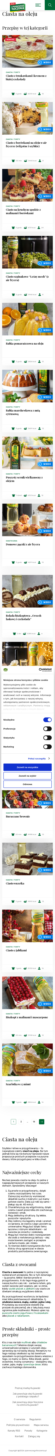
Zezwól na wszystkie (27, 767)
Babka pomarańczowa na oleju (25, 343)
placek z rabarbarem (18, 1315)
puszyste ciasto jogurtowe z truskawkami (25, 1313)
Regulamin (35, 1419)
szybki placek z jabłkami (22, 1288)
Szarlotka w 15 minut (18, 1084)
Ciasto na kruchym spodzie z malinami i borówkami (23, 211)
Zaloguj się (34, 1436)
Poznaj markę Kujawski (27, 1388)
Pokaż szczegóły (37, 758)
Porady (28, 1430)
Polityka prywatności (17, 1425)
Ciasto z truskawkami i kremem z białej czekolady (26, 77)
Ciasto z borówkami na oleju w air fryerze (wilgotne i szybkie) (26, 144)
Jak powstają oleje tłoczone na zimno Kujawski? (27, 1403)
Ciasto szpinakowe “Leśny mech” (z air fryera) (27, 278)
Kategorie (42, 1430)
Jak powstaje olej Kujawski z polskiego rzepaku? (27, 1395)
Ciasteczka (11, 541)
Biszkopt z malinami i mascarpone (27, 1017)
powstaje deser (32, 1364)
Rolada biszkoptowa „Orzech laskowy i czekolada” (23, 617)
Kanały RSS (14, 1430)
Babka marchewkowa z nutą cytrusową (23, 412)
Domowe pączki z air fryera (23, 544)
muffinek (26, 1342)
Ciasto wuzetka (15, 883)
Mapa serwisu (41, 1425)
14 (34, 1122)
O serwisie (19, 1419)
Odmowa (27, 784)
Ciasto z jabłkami (16, 950)
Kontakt (19, 1436)
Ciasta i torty (13, 72)
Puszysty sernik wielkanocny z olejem (24, 479)
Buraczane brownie (18, 816)
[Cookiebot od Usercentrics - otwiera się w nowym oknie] (39, 670)
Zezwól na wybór (27, 775)
